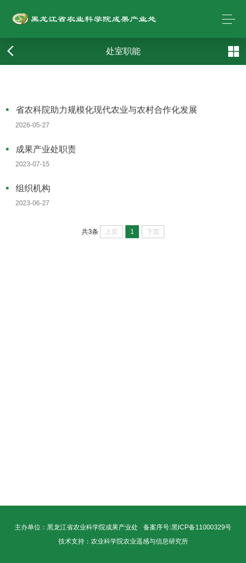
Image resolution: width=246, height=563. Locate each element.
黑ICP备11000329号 (201, 527)
